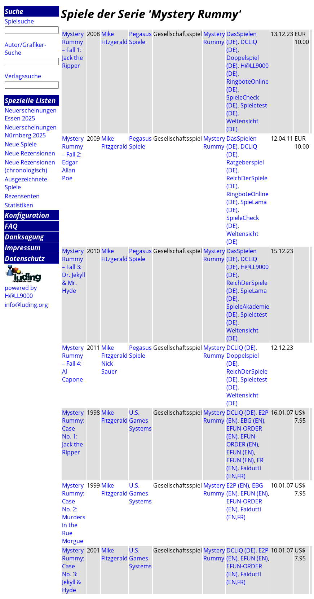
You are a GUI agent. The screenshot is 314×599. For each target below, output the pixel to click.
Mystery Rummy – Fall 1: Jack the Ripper (73, 50)
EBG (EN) (252, 420)
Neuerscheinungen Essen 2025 (31, 114)
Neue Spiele (21, 144)
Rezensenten (22, 196)
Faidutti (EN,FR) (243, 472)
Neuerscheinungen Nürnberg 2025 (31, 131)
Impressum (22, 247)
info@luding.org (26, 305)
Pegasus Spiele (140, 38)
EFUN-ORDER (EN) (242, 440)
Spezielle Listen (30, 100)
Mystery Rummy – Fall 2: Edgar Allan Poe (73, 158)
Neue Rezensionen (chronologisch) (30, 166)
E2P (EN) (237, 485)
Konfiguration (27, 215)
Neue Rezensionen (30, 153)
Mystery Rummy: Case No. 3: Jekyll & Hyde (73, 570)
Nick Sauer (109, 367)
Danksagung (24, 237)
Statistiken (19, 205)
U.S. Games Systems (140, 420)
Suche (14, 11)
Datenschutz (25, 258)
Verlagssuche (23, 76)
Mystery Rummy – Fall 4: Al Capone (73, 363)
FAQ (11, 226)
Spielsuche (19, 21)
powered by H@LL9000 (21, 292)
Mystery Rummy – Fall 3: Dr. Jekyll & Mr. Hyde (73, 271)
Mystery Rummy (214, 38)
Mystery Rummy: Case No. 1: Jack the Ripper (73, 432)
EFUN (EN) (240, 452)
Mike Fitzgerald (114, 38)
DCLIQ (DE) (241, 348)
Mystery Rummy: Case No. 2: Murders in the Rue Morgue (73, 513)
